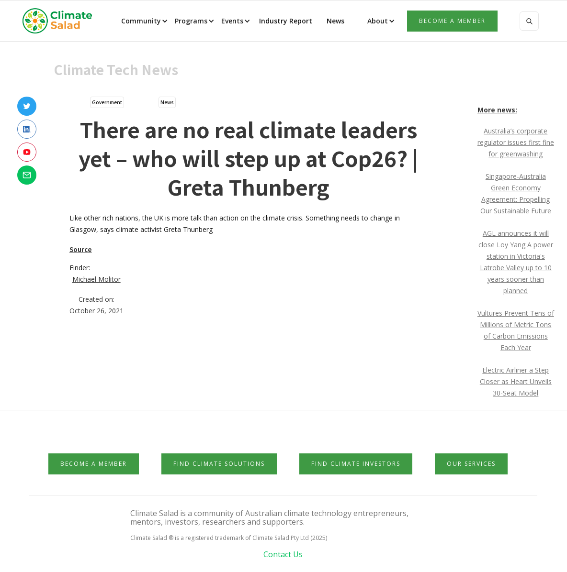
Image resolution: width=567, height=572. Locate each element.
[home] (60, 21)
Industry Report (285, 20)
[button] (143, 21)
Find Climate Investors (355, 464)
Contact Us (283, 554)
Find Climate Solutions (219, 464)
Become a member (452, 21)
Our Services (471, 464)
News (334, 20)
